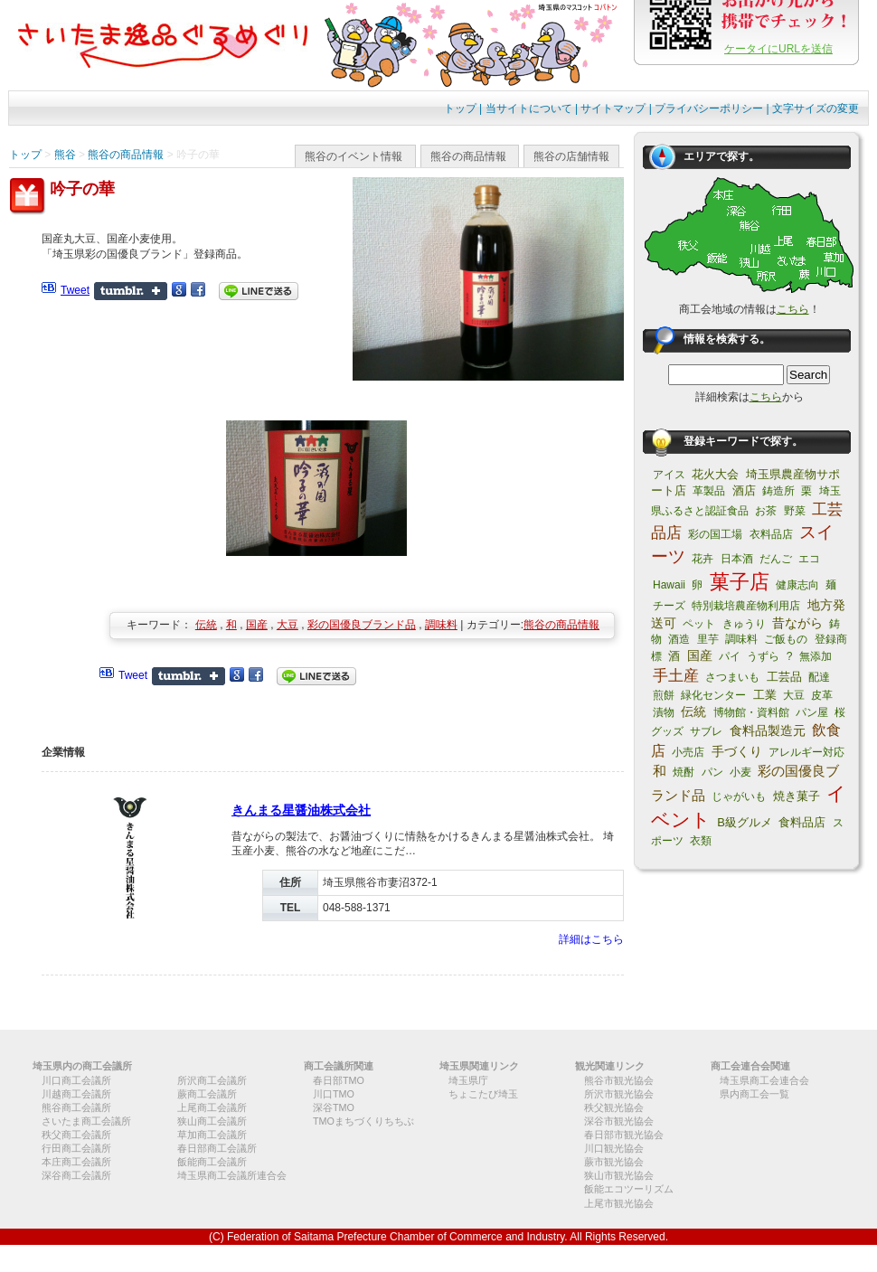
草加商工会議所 (212, 1134)
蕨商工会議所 (207, 1093)
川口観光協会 (614, 1148)
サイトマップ (613, 108)
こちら (793, 309)
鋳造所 (778, 491)
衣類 (701, 840)
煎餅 (663, 695)
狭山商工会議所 (212, 1121)
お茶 (766, 510)
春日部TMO (338, 1080)
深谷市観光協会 (619, 1121)
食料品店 (801, 822)
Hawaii (669, 585)
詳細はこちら (591, 939)
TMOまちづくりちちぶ (363, 1121)
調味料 (441, 624)
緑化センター (713, 695)
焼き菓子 (796, 796)
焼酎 (683, 772)
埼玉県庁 (468, 1080)
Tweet (75, 290)
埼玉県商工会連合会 (764, 1080)
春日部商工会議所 (217, 1148)
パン (712, 772)
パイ (729, 656)
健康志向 (797, 585)
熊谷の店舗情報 (571, 156)
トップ (460, 108)
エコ (809, 558)
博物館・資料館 (751, 712)
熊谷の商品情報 (468, 156)
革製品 (709, 491)
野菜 (795, 510)
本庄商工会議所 (76, 1161)
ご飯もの (785, 639)
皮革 (822, 695)
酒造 (679, 639)
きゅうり (744, 623)
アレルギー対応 (806, 752)
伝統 (206, 624)
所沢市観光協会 (619, 1093)
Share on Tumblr (130, 291)
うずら (763, 656)
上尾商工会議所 (212, 1107)
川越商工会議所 (76, 1093)
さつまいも (732, 677)
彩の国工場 (715, 534)
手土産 (676, 675)
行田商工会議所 (76, 1148)
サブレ (706, 731)
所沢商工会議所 (212, 1080)
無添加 (815, 656)
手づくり (737, 751)
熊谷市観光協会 (619, 1080)
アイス (669, 474)
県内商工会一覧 (754, 1093)
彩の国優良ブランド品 (361, 624)
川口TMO (333, 1093)
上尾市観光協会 (619, 1203)
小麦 (740, 772)
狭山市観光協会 (619, 1175)
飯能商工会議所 (212, 1161)
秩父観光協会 (614, 1107)
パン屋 (812, 712)
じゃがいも (739, 796)
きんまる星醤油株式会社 (301, 810)
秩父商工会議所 (76, 1134)
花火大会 (715, 474)
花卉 (702, 558)
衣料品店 (771, 534)
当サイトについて (529, 108)
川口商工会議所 (76, 1080)
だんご (775, 558)
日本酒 (737, 558)
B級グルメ (744, 822)
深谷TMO (333, 1107)
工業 (765, 695)
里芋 (708, 639)
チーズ (669, 605)
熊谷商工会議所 (76, 1107)
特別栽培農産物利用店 (746, 605)
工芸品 (784, 676)
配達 (819, 677)
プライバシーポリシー (709, 108)
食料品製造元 (768, 730)
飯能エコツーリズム (629, 1188)
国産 (257, 624)
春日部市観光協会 (624, 1134)
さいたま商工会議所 (86, 1121)
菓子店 (739, 581)
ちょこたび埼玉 (483, 1093)
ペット (699, 623)
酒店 (744, 490)
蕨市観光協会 (614, 1161)
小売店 (688, 752)
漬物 (663, 712)
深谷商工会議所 (76, 1175)
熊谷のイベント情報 (353, 156)
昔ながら (797, 623)
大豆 (287, 624)
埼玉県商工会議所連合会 (232, 1175)
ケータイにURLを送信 (778, 48)
